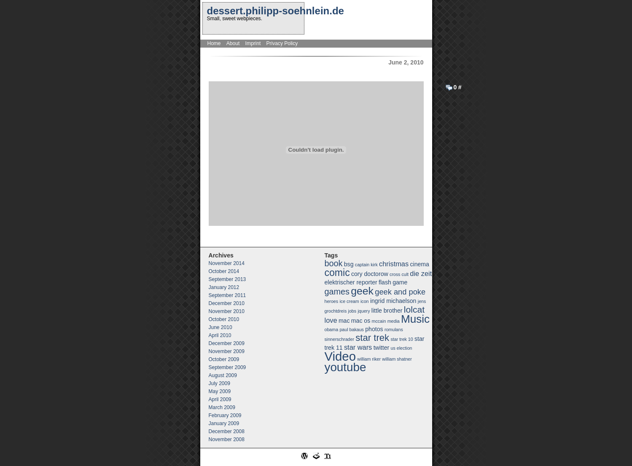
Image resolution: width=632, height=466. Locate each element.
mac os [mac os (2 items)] (360, 320)
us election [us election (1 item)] (401, 348)
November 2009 (227, 351)
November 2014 (227, 263)
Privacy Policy (282, 43)
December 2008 (227, 431)
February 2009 (225, 415)
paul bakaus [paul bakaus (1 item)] (351, 329)
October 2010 (224, 319)
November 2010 (227, 311)
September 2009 (227, 367)
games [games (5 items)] (337, 291)
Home (214, 43)
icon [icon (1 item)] (364, 301)
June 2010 (220, 327)
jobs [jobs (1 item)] (352, 310)
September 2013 (227, 279)
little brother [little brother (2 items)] (387, 310)
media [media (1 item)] (393, 321)
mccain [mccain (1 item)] (379, 321)
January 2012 (224, 287)
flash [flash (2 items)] (385, 282)
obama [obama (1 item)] (332, 329)
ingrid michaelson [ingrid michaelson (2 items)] (393, 300)
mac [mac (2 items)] (344, 320)
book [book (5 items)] (334, 263)
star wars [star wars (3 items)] (358, 347)
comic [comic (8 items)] (337, 272)
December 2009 (227, 343)
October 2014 (224, 271)
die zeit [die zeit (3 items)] (421, 273)
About (232, 43)
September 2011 (227, 295)
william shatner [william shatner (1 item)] (396, 359)
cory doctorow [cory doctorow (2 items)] (369, 273)
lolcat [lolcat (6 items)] (414, 309)
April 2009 (220, 399)
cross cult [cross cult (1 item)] (399, 274)
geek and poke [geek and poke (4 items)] (400, 291)
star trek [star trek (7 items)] (372, 337)
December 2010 (227, 303)
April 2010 (220, 335)
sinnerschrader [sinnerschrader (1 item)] (339, 339)
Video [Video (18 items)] (340, 356)
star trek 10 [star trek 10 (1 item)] (401, 339)
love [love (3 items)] (331, 320)
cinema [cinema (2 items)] (419, 264)
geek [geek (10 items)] (362, 291)
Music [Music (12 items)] (415, 319)
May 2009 (220, 391)
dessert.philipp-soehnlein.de (275, 10)
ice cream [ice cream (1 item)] (349, 301)
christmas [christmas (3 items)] (394, 264)
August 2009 (223, 375)
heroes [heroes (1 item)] (332, 301)
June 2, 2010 (405, 62)
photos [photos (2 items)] (374, 329)
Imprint (253, 43)
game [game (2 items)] (400, 282)
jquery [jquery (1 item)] (364, 310)
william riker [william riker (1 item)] (369, 359)
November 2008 (227, 439)
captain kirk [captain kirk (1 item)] (366, 264)
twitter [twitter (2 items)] (382, 347)
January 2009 (224, 423)
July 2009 (219, 383)
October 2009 (224, 359)
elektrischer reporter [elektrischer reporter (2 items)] (351, 282)
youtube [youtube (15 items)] (345, 367)
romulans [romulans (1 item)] (394, 329)
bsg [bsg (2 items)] (349, 264)
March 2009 (222, 407)
